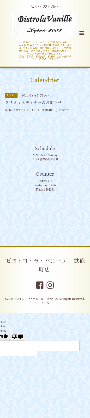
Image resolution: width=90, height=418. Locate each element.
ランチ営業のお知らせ (45, 159)
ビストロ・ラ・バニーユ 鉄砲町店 (45, 265)
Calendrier (45, 80)
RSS (46, 303)
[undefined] (17, 337)
